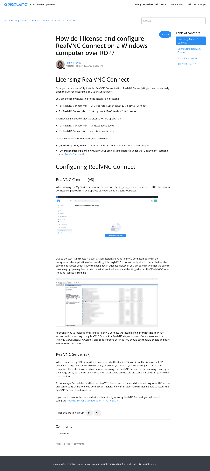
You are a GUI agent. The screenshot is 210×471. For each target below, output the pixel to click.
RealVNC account (73, 153)
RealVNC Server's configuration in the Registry (92, 399)
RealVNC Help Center (16, 20)
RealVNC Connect (41, 20)
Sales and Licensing (65, 20)
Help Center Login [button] (197, 4)
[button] (89, 411)
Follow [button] (165, 34)
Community (177, 4)
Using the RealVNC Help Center (151, 4)
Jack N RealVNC (73, 62)
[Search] (173, 21)
